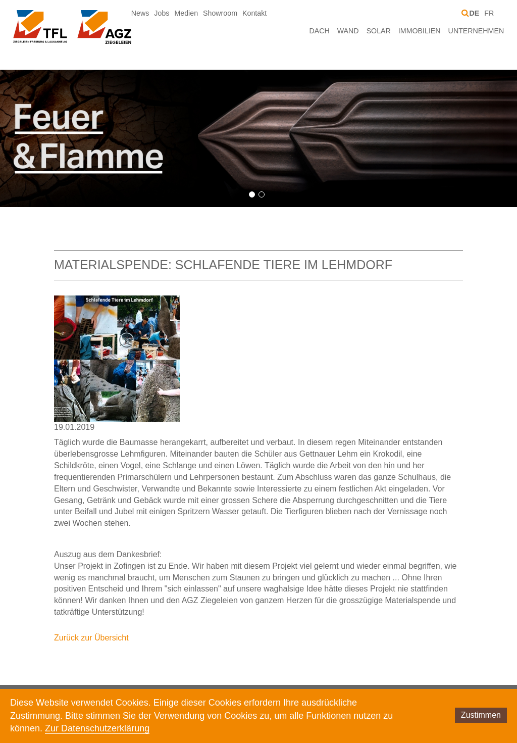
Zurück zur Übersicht (91, 637)
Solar (379, 31)
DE (474, 13)
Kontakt (254, 13)
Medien (186, 13)
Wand (348, 31)
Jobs (161, 13)
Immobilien (419, 31)
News (140, 13)
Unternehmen (476, 31)
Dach (319, 31)
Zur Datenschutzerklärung (97, 728)
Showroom (220, 13)
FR (489, 13)
